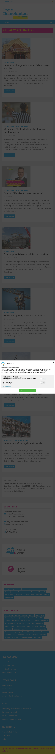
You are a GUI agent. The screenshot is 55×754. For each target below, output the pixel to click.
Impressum (4, 367)
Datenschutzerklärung (13, 367)
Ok (21, 390)
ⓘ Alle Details (7, 386)
